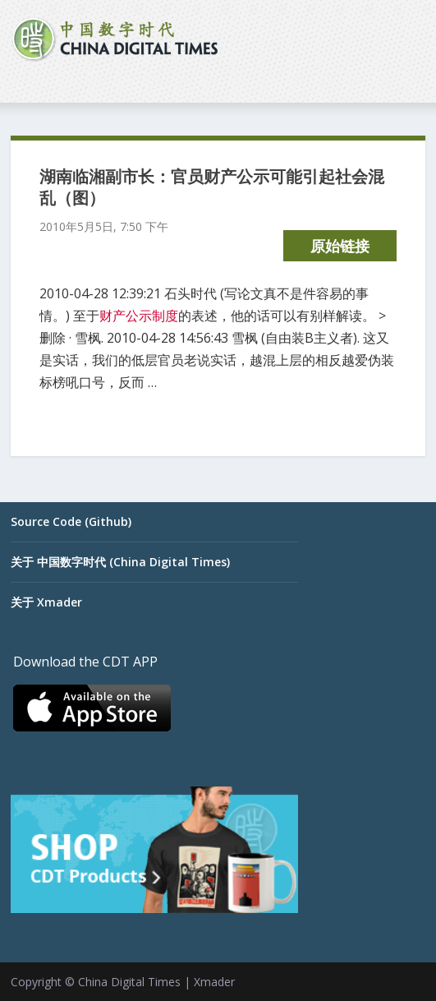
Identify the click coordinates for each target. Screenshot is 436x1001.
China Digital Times (129, 981)
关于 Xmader (46, 602)
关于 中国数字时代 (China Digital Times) (120, 562)
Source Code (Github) (71, 521)
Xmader (214, 981)
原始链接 (339, 246)
